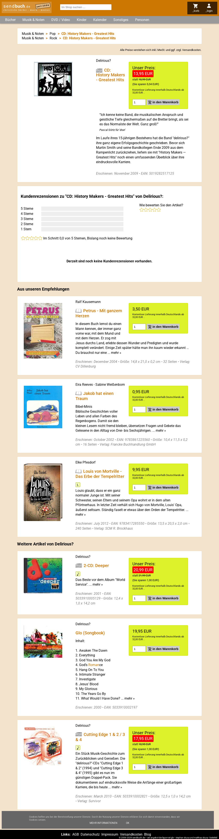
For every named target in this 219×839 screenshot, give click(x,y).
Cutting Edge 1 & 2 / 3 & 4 (100, 737)
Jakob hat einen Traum (94, 396)
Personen (142, 20)
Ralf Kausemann (88, 302)
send (16, 6)
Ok (127, 825)
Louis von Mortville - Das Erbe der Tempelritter (99, 474)
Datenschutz (90, 834)
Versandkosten (191, 50)
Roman (93, 665)
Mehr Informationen (103, 825)
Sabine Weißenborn (110, 385)
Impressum (109, 834)
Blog (147, 834)
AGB (75, 834)
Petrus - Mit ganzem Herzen (98, 313)
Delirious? (103, 61)
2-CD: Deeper (96, 565)
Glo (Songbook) (90, 632)
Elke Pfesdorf (85, 462)
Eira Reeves (84, 385)
